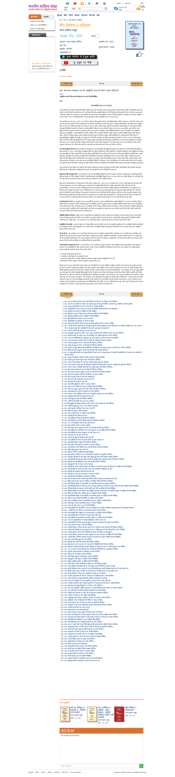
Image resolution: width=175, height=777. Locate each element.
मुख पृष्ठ (59, 15)
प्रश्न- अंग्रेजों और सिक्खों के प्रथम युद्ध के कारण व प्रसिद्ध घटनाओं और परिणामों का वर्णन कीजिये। (94, 530)
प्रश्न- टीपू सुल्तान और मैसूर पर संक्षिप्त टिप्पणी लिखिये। (81, 559)
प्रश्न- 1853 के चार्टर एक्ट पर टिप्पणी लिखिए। (78, 525)
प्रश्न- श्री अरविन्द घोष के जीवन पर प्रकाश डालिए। (79, 651)
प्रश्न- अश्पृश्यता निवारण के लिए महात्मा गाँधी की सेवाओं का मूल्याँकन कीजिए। (88, 627)
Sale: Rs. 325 (71, 36)
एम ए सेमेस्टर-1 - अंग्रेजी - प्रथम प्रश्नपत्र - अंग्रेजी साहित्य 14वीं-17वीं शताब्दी (106, 712)
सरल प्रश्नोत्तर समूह (68, 30)
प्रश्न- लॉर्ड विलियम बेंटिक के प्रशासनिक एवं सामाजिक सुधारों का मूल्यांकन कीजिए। (90, 483)
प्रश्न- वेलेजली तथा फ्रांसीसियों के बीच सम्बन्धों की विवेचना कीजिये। (85, 462)
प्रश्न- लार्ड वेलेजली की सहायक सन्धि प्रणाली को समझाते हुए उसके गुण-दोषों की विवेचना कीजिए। (94, 459)
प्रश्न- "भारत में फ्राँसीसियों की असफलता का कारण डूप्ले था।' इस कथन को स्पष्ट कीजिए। (91, 338)
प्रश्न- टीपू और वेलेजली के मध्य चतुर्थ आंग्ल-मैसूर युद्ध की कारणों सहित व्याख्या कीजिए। (91, 457)
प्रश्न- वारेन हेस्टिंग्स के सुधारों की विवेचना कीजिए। (79, 418)
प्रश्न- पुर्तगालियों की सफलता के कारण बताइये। (78, 318)
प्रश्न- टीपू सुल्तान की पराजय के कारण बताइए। (78, 464)
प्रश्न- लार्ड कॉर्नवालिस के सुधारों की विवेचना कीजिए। (80, 442)
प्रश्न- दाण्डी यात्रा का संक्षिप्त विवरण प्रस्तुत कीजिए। (80, 648)
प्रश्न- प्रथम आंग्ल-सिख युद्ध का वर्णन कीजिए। (78, 539)
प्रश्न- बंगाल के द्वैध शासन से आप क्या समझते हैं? (79, 377)
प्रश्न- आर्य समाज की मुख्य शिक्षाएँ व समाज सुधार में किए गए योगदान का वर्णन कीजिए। (91, 617)
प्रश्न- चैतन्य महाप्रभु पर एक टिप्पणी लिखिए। (78, 656)
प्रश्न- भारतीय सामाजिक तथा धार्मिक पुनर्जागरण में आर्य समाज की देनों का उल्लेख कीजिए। (92, 583)
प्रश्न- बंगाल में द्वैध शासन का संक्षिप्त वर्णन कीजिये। (80, 413)
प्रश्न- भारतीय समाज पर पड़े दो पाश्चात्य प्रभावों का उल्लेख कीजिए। (85, 636)
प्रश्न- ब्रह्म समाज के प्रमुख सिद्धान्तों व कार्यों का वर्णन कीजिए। (83, 585)
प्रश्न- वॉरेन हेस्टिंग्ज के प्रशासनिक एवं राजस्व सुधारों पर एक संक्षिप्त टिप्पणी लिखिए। (90, 430)
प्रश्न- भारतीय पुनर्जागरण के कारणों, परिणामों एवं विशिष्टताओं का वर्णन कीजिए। (89, 576)
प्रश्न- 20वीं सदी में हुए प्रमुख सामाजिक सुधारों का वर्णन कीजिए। (84, 629)
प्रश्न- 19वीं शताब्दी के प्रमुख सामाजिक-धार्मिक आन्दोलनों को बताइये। (85, 578)
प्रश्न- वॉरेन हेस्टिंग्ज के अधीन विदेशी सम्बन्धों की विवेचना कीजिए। (84, 420)
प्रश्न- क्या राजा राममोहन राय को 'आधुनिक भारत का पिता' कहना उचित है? (87, 581)
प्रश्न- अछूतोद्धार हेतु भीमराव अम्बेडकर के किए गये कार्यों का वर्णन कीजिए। (87, 597)
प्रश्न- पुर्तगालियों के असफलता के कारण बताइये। (79, 321)
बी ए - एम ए (63, 20)
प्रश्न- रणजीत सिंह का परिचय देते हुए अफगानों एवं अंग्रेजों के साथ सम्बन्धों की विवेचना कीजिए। (93, 527)
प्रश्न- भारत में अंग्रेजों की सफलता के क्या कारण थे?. (80, 331)
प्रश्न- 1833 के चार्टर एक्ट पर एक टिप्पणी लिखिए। (80, 505)
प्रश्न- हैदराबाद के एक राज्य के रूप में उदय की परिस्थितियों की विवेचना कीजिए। (89, 544)
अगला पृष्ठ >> (136, 83)
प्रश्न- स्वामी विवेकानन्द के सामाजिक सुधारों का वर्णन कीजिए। (83, 622)
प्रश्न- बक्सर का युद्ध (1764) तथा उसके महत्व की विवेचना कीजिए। (85, 389)
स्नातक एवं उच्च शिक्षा (37, 21)
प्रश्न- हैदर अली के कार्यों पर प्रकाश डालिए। (77, 425)
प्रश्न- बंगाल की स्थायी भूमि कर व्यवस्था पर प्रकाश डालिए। (82, 445)
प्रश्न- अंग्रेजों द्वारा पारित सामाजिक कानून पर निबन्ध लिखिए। (83, 503)
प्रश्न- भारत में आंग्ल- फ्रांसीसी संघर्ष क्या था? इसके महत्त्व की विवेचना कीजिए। (88, 367)
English (141, 6)
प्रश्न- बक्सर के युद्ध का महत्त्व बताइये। (76, 411)
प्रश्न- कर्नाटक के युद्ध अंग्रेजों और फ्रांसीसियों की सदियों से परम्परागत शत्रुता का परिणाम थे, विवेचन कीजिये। (97, 348)
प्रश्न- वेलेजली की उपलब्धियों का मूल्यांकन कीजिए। (80, 476)
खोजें (65, 15)
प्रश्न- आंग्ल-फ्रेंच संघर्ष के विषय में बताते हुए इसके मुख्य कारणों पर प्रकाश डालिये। (89, 323)
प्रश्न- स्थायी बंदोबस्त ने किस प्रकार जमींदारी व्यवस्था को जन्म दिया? (85, 573)
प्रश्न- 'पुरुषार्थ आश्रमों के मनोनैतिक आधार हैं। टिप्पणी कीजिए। (83, 658)
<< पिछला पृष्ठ (66, 83)
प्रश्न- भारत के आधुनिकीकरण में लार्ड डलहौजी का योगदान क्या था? (85, 520)
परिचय (71, 15)
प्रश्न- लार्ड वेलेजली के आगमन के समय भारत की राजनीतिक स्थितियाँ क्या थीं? (88, 469)
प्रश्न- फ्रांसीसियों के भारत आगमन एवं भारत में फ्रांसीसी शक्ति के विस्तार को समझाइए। (91, 309)
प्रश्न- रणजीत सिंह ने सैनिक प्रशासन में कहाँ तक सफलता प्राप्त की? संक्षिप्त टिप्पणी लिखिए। (92, 537)
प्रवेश (98, 15)
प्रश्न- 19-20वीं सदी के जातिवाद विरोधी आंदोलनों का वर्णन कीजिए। (85, 590)
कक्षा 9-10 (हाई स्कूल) (37, 29)
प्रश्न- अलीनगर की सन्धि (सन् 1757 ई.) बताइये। (79, 401)
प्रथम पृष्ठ (101, 83)
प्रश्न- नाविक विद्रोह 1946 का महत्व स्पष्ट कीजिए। (79, 639)
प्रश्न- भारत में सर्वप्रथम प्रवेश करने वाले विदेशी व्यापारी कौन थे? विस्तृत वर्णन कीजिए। (90, 301)
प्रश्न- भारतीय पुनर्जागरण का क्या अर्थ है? (77, 607)
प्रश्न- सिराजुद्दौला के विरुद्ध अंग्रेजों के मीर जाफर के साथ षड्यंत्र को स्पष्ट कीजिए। (89, 403)
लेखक (119, 3)
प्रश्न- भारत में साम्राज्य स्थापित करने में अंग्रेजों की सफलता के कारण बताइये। (88, 340)
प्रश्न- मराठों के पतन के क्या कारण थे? (76, 435)
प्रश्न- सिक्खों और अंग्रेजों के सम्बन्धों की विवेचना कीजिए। (82, 542)
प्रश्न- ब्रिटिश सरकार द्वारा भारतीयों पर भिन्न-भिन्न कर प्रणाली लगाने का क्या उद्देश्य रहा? (91, 571)
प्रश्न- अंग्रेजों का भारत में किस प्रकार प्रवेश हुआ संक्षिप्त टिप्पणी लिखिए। (86, 314)
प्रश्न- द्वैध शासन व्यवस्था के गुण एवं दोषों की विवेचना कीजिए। (83, 369)
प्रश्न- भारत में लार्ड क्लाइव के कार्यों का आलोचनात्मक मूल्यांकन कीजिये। (86, 362)
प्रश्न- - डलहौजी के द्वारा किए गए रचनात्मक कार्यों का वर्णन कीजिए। (85, 510)
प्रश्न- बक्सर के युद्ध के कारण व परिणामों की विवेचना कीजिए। (83, 345)
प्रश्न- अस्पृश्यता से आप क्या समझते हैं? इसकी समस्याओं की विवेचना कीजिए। (88, 605)
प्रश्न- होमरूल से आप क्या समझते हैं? (75, 644)
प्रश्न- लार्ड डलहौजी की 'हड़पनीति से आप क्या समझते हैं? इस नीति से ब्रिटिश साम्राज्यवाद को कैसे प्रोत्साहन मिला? (99, 508)
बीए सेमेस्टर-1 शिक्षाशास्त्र (130, 708)
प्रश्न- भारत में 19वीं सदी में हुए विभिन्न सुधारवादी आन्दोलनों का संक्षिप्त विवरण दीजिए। (91, 624)
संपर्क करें (84, 15)
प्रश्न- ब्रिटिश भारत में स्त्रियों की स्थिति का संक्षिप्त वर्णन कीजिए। (84, 498)
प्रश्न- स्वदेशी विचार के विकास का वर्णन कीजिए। (79, 641)
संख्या (93, 36)
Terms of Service (75, 772)
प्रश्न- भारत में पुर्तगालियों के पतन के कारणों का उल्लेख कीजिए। (84, 306)
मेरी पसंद (92, 15)
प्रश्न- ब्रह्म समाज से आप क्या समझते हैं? (76, 610)
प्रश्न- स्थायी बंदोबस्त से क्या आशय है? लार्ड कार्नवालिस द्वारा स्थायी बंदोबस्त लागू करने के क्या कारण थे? (96, 568)
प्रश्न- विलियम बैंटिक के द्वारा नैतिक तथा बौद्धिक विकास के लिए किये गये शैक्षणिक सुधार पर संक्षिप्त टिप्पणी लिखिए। (100, 491)
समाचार (77, 15)
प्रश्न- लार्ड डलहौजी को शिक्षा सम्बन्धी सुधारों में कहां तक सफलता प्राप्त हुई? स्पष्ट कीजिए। (91, 522)
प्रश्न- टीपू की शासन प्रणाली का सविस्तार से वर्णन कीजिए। (82, 551)
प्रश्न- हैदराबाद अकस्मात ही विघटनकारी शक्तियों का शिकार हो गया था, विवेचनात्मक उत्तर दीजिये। (94, 547)
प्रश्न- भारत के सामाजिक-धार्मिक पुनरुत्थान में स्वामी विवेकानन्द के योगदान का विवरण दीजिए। (93, 588)
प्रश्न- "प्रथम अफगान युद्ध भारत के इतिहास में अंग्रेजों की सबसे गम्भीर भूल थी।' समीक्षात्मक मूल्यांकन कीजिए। (98, 365)
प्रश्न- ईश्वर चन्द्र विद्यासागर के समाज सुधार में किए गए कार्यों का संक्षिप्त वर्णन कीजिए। (91, 614)
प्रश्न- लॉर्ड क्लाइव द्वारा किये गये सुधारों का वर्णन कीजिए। (82, 391)
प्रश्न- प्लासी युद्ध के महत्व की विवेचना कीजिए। (78, 398)
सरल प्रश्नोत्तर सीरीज (74, 42)
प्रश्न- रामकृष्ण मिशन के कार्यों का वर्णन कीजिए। (79, 653)
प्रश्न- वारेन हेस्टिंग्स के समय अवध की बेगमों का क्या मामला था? (84, 440)
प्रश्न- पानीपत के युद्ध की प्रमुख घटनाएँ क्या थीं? (79, 437)
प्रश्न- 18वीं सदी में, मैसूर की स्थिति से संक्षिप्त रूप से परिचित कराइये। (85, 564)
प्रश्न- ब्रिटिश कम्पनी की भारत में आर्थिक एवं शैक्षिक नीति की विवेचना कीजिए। (88, 481)
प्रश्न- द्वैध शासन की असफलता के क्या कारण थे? (79, 379)
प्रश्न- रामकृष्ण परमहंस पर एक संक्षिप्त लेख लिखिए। (80, 595)
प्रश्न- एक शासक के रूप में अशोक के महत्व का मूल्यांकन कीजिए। (84, 602)
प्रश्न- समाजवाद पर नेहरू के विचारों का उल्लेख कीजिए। (81, 631)
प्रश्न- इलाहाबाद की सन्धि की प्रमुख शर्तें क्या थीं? (79, 396)
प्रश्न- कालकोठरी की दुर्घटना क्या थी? (75, 381)
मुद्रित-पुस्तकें (34, 17)
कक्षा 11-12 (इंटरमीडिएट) (38, 25)
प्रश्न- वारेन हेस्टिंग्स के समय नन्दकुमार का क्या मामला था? (82, 432)
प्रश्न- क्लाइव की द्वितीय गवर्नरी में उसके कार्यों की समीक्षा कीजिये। (84, 357)
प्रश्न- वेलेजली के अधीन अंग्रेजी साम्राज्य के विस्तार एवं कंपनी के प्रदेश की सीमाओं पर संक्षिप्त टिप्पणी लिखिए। (98, 466)
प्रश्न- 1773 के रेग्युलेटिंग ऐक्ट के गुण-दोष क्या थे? (79, 423)
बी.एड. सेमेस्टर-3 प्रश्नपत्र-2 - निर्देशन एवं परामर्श (78, 710)
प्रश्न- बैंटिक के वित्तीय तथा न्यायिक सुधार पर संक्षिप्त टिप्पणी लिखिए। (85, 493)
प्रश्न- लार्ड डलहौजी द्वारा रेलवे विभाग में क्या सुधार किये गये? (82, 515)
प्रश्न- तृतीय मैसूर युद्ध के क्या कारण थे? (76, 449)
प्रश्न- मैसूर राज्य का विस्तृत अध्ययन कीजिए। (78, 554)
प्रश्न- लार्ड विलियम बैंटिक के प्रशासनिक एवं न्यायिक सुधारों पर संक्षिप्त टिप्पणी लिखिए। (91, 496)
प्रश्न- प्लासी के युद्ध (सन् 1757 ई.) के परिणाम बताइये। (81, 406)
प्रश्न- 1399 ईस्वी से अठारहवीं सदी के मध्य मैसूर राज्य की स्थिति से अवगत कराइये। (89, 566)
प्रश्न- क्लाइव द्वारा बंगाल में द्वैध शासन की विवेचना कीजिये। (82, 360)
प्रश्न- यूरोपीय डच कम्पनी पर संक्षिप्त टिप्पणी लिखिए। (80, 311)
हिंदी (142, 3)
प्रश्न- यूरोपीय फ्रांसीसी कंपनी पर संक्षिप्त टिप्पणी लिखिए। (81, 316)
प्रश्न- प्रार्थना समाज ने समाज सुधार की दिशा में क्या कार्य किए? (83, 612)
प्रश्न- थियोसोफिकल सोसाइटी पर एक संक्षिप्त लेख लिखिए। (82, 619)
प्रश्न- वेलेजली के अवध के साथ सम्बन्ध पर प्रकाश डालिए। (82, 474)
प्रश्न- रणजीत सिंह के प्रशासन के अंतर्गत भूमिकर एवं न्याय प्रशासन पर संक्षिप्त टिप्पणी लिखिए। (93, 534)
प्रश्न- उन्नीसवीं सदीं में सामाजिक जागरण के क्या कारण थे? (82, 661)
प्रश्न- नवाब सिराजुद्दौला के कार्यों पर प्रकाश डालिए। (80, 384)
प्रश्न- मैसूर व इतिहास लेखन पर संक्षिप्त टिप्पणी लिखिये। (81, 561)
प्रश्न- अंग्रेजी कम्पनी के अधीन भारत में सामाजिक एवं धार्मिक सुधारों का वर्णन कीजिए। (91, 335)
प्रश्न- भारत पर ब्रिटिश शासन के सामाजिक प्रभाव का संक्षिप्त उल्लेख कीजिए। (88, 500)
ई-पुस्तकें (46, 17)
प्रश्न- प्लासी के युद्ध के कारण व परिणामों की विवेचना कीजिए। (83, 343)
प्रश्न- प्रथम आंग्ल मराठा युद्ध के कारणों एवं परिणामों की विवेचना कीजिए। (86, 428)
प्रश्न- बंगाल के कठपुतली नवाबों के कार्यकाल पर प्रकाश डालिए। (83, 374)
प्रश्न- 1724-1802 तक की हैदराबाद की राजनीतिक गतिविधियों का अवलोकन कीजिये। (91, 549)
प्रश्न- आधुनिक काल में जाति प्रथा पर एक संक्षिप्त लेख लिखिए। (83, 634)
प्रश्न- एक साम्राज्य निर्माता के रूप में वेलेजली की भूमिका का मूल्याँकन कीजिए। (88, 454)
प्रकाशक (127, 3)
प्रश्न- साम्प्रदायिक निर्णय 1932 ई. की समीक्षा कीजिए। (81, 646)
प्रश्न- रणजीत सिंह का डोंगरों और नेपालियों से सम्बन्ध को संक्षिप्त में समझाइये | (88, 532)
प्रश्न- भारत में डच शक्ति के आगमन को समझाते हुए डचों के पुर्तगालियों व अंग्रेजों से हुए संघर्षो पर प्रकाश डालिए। (98, 304)
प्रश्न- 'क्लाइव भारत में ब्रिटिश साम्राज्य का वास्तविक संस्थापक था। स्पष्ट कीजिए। (89, 394)
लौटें (63, 70)
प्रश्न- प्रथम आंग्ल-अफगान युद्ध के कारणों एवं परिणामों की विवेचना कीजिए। (87, 372)
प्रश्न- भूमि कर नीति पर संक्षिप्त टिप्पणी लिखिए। (79, 452)
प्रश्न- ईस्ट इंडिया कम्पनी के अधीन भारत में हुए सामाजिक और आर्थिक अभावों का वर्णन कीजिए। (94, 333)
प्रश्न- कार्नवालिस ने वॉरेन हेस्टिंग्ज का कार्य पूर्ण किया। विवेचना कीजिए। (86, 447)
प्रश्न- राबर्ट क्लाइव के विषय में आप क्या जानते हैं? (79, 408)
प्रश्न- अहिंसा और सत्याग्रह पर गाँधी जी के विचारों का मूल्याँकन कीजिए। (86, 593)
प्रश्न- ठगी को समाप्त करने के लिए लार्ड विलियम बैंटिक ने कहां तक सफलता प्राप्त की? (90, 479)
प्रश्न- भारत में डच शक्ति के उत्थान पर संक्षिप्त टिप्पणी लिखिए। (83, 386)
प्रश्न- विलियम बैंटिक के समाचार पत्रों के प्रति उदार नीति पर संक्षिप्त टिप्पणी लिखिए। (90, 488)
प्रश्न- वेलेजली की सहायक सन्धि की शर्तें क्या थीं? (79, 471)
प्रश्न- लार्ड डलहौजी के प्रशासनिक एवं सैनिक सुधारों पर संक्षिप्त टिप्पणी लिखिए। (88, 517)
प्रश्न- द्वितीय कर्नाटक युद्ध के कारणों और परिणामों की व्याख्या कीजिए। (86, 350)
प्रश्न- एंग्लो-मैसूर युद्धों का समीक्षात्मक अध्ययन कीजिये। (81, 556)
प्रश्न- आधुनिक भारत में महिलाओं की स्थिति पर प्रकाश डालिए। (83, 600)
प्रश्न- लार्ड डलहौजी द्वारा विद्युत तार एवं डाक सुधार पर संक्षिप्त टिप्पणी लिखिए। (88, 513)
